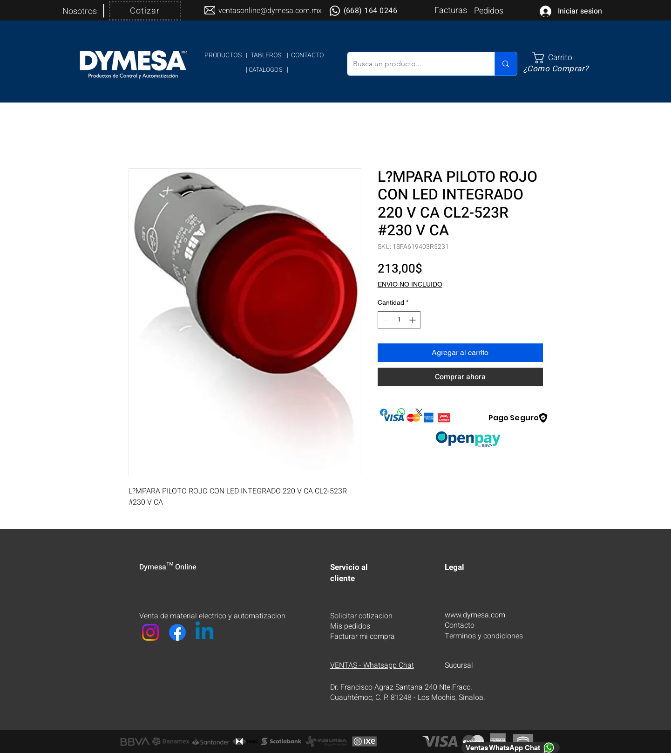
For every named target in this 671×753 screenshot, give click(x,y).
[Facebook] (177, 632)
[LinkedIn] (204, 632)
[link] (559, 57)
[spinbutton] (399, 320)
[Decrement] (385, 320)
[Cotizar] (145, 11)
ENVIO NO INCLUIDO (410, 284)
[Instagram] (150, 632)
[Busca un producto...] (414, 63)
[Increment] (413, 320)
